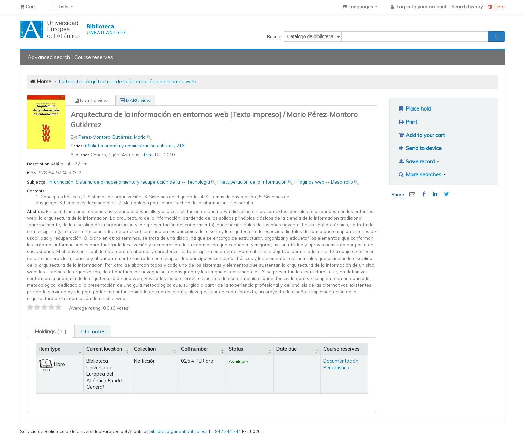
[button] (28, 6)
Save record (419, 161)
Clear (496, 7)
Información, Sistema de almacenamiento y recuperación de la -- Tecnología (129, 182)
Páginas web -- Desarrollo (325, 182)
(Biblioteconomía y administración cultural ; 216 (134, 145)
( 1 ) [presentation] (50, 331)
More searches (422, 174)
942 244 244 (228, 431)
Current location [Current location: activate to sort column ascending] (104, 349)
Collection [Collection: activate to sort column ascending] (145, 349)
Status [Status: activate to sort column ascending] (236, 349)
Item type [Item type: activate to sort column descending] (49, 349)
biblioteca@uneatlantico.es (177, 431)
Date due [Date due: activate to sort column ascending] (286, 349)
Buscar (274, 36)
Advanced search (49, 57)
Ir (496, 36)
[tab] (50, 331)
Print (408, 121)
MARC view (135, 100)
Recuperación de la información (253, 182)
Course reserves (93, 57)
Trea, (149, 154)
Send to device (420, 148)
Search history (467, 7)
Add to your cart (421, 135)
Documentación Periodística (340, 364)
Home (44, 81)
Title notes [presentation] (93, 331)
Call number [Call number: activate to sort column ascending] (194, 349)
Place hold (414, 108)
